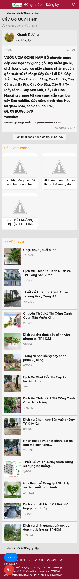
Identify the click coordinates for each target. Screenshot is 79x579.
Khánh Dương (14, 25)
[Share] (68, 50)
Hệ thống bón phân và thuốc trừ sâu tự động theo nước (59, 184)
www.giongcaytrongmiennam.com (32, 122)
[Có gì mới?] (65, 4)
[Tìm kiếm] (74, 4)
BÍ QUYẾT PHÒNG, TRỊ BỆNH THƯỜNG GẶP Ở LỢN (19, 224)
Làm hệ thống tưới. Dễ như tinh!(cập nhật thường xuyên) (19, 184)
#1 (73, 50)
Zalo (11, 557)
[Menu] (6, 5)
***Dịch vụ (14, 242)
